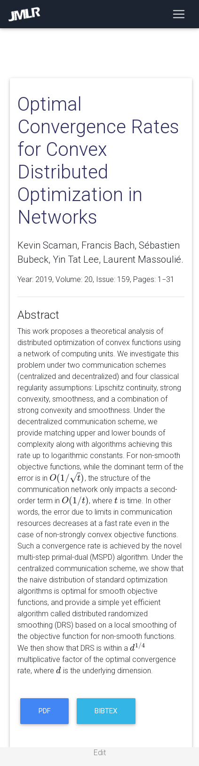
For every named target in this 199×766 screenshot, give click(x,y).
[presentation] (67, 478)
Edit (100, 752)
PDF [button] (45, 711)
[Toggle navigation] (178, 14)
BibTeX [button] (106, 711)
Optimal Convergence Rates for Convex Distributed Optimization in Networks (98, 160)
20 (88, 279)
